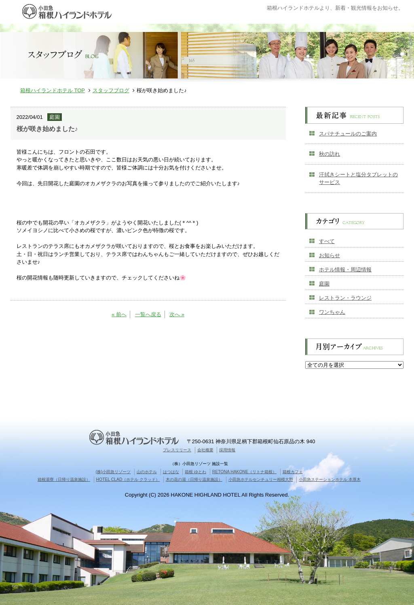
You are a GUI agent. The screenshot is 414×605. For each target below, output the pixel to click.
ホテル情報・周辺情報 (345, 270)
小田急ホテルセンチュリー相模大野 (260, 479)
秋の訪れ (329, 154)
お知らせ (329, 255)
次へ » (176, 314)
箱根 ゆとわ (195, 472)
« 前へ (119, 314)
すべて (327, 241)
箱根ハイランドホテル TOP (52, 90)
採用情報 (227, 450)
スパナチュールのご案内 (348, 134)
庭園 (324, 284)
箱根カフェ (293, 472)
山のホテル (147, 472)
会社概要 (205, 450)
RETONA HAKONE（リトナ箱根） (244, 472)
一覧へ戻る (148, 314)
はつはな (171, 472)
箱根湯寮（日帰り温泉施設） (64, 479)
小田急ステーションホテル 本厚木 (330, 479)
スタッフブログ (111, 90)
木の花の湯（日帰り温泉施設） (194, 479)
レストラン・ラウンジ (345, 298)
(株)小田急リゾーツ (113, 472)
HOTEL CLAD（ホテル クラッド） (128, 479)
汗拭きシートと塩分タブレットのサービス (358, 178)
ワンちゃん (332, 312)
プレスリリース (177, 450)
